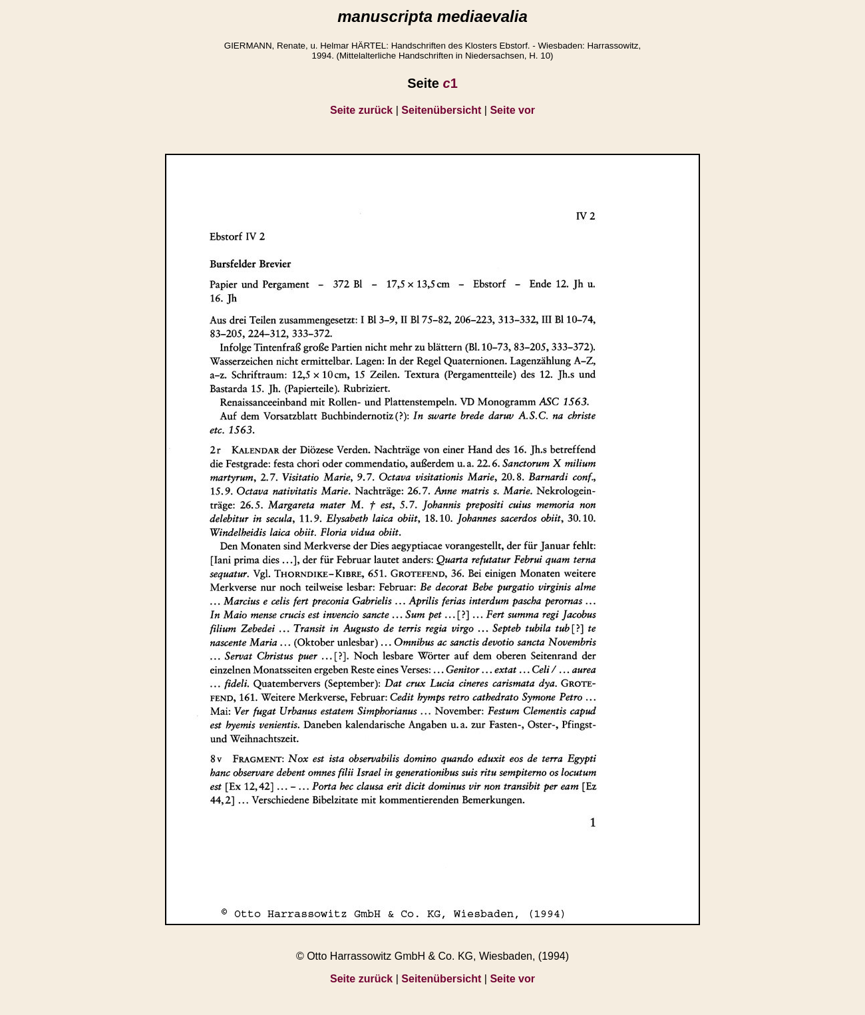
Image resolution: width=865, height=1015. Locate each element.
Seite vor (512, 110)
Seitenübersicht (441, 110)
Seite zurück (361, 110)
